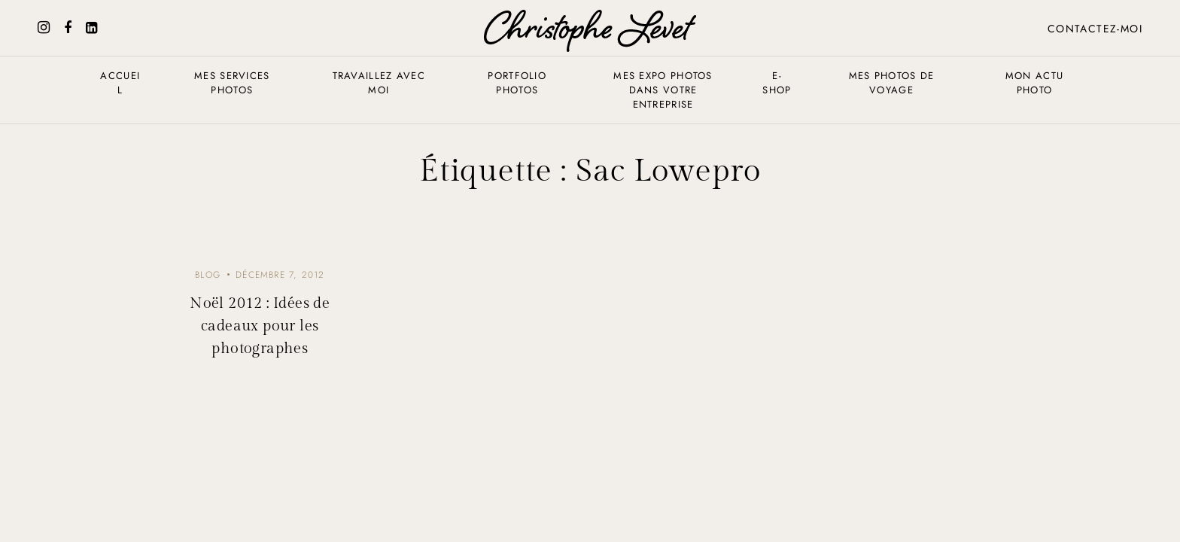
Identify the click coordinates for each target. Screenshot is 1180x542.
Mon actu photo (1034, 83)
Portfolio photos (517, 83)
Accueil (120, 83)
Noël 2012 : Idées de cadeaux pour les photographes (260, 326)
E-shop (776, 83)
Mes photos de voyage (892, 83)
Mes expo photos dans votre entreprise (663, 90)
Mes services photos (232, 83)
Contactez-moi (1095, 28)
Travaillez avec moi (379, 83)
